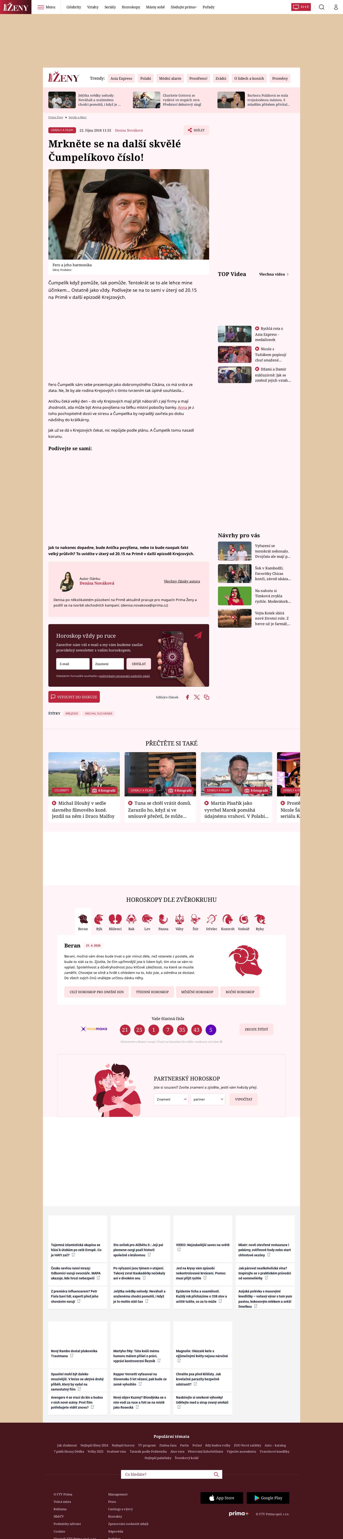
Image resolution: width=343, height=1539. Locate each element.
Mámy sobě (155, 7)
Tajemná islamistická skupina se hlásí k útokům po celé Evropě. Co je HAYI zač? (76, 1250)
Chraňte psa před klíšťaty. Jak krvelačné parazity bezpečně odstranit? (198, 1379)
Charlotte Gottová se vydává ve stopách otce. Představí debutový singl (182, 100)
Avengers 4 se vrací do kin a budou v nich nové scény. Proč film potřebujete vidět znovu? (77, 1403)
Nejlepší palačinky (158, 1458)
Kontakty (115, 1516)
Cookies (59, 1531)
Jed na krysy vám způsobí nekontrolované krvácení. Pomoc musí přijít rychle (201, 1273)
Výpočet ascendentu (241, 1451)
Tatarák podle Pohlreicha (148, 1451)
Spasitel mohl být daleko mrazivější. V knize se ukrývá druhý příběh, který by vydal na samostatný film (77, 1381)
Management (118, 1494)
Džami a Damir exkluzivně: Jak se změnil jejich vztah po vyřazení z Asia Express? (271, 380)
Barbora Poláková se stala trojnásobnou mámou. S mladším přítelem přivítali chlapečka (267, 102)
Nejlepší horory (123, 1445)
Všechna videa (272, 274)
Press (112, 1502)
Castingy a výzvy (120, 1509)
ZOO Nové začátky (247, 1445)
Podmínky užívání (67, 1524)
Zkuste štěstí (256, 1029)
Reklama (60, 1509)
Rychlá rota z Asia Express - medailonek (269, 334)
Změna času (168, 1445)
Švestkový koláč (187, 1458)
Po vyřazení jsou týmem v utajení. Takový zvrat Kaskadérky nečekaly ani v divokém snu (139, 1273)
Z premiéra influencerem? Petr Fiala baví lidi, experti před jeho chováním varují (74, 1296)
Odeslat (136, 662)
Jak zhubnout (67, 1445)
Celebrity (73, 7)
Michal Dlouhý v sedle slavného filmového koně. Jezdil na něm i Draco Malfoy (83, 809)
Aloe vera (177, 1451)
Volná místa (62, 1502)
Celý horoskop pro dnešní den (97, 992)
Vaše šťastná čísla (168, 1018)
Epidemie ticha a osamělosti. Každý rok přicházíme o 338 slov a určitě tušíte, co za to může (201, 1296)
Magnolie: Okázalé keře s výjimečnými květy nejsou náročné (202, 1355)
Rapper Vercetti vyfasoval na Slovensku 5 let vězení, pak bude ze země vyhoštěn (140, 1379)
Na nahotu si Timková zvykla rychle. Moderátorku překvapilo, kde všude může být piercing (272, 596)
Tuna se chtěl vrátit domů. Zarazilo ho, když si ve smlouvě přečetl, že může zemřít (160, 812)
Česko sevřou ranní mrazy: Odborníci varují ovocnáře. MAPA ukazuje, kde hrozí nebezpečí (76, 1273)
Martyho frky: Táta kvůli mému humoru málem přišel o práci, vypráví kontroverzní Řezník (137, 1356)
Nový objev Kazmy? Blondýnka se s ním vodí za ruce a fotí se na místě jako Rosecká (139, 1403)
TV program (147, 1445)
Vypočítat (241, 1097)
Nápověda (115, 1531)
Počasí (197, 1445)
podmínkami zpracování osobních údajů (124, 676)
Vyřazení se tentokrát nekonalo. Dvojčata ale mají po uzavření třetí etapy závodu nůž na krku (272, 551)
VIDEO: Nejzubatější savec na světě (203, 1247)
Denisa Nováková (129, 130)
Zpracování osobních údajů (128, 1524)
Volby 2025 (95, 1451)
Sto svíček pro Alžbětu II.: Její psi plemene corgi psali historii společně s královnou (138, 1250)
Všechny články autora (182, 581)
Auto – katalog (275, 1445)
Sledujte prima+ (184, 7)
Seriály (110, 7)
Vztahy (92, 7)
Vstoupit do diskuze (74, 697)
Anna (182, 407)
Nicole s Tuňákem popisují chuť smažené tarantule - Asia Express (270, 359)
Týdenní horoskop (152, 992)
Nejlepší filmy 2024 (94, 1445)
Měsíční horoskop (197, 992)
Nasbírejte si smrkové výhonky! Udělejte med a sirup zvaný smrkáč (202, 1402)
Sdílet (198, 131)
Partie (184, 1445)
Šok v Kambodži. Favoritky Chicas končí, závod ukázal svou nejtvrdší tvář (272, 574)
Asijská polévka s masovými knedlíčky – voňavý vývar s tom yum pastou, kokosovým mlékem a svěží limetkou (265, 1298)
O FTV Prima (63, 1494)
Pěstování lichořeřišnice (205, 1451)
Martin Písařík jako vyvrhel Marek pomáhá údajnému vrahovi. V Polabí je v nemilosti (234, 812)
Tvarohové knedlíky (274, 1451)
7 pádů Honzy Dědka (69, 1451)
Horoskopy (131, 7)
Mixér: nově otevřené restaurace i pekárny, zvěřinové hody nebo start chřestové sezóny (264, 1250)
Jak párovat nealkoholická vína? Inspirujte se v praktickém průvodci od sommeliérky (264, 1273)
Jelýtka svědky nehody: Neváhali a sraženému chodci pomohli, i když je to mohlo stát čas (99, 102)
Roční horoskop (240, 992)
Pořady (208, 7)
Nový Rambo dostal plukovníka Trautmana (74, 1353)
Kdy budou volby (217, 1445)
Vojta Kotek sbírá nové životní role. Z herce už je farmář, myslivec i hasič (272, 618)
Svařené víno (116, 1451)
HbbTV (59, 1516)
